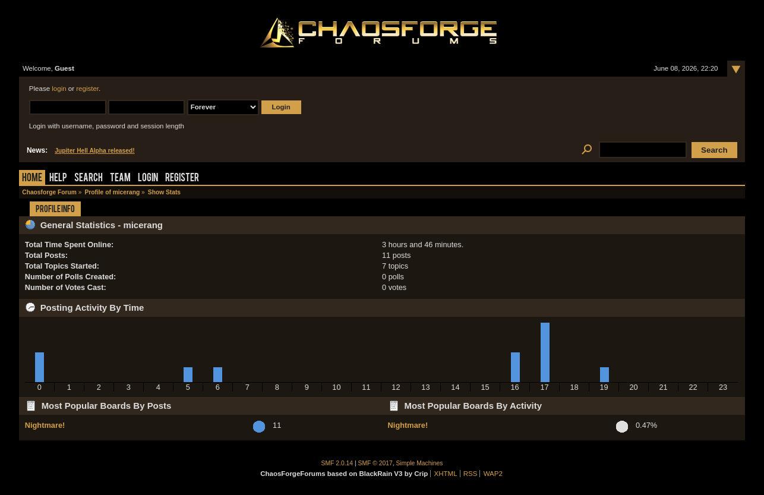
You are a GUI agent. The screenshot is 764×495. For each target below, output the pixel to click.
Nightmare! (45, 425)
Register (182, 178)
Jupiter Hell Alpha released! (94, 150)
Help (58, 178)
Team (120, 178)
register (87, 88)
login (59, 88)
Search (88, 178)
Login (148, 178)
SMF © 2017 (375, 463)
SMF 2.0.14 (337, 463)
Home (32, 178)
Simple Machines (419, 463)
